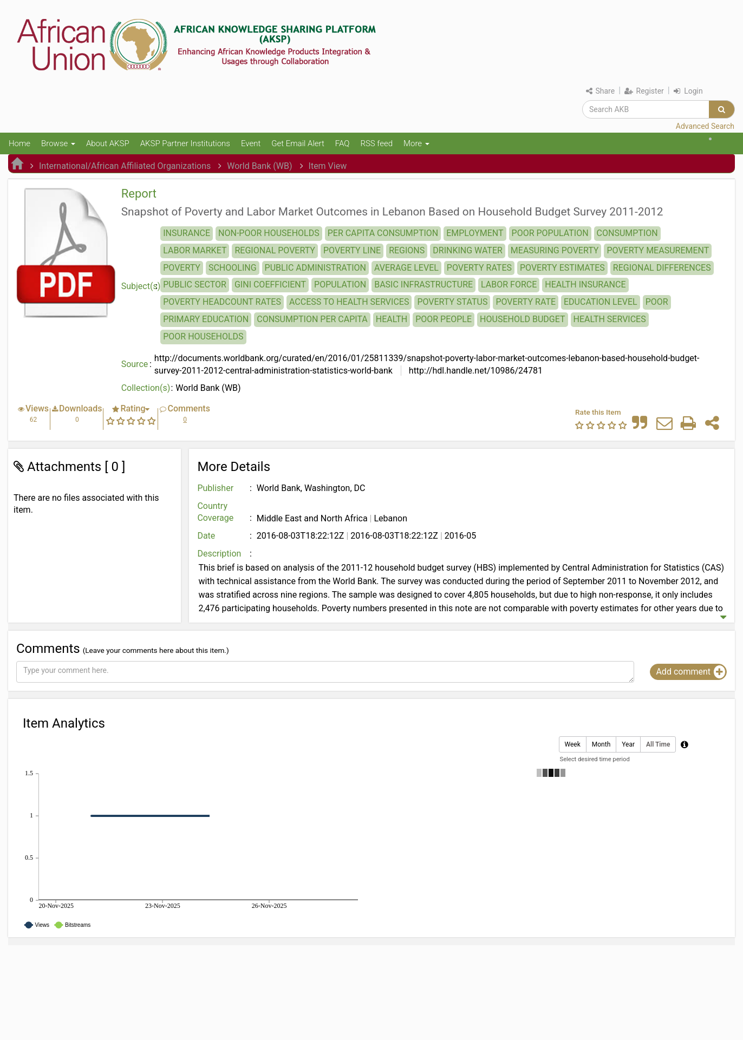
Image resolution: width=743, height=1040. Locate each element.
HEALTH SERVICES (609, 319)
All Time (658, 745)
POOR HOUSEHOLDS (203, 336)
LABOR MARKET (194, 250)
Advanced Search (705, 126)
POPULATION (340, 284)
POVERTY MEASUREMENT (658, 250)
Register (644, 91)
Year (628, 745)
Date (206, 536)
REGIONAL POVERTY (274, 250)
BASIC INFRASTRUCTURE (423, 284)
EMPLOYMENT (474, 233)
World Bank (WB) (259, 166)
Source (134, 364)
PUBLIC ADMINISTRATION (315, 268)
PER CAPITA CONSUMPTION (383, 233)
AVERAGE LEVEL (406, 268)
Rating (132, 408)
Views (37, 408)
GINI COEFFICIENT (270, 284)
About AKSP (107, 143)
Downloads (80, 408)
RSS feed (376, 143)
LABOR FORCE (509, 284)
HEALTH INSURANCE (585, 284)
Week (573, 745)
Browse (58, 143)
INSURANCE (186, 233)
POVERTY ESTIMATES (562, 268)
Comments (188, 408)
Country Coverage (215, 512)
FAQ (342, 143)
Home (19, 143)
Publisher (215, 488)
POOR (657, 302)
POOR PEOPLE (443, 319)
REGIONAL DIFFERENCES (662, 268)
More (416, 143)
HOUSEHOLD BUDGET (522, 319)
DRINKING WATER (468, 250)
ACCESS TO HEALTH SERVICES (349, 302)
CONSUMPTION (627, 233)
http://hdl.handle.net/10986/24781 (475, 370)
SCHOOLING (232, 268)
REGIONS (407, 250)
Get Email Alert (297, 143)
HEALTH (391, 319)
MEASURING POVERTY (555, 250)
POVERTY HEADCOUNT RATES (222, 302)
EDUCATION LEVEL (600, 302)
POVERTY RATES (479, 268)
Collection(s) (146, 388)
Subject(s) (141, 286)
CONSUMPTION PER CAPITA (312, 319)
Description (219, 553)
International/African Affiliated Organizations (125, 166)
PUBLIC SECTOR (194, 284)
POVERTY (181, 268)
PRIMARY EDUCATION (206, 319)
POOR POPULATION (550, 233)
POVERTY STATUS (452, 302)
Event (250, 143)
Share (600, 91)
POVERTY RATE (526, 302)
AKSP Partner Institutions (185, 143)
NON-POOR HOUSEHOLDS (269, 233)
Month (601, 745)
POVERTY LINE (352, 250)
